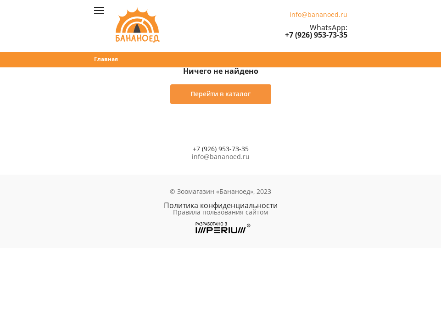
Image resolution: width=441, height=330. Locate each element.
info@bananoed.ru (318, 14)
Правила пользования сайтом (220, 212)
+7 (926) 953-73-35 (316, 34)
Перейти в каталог (220, 93)
